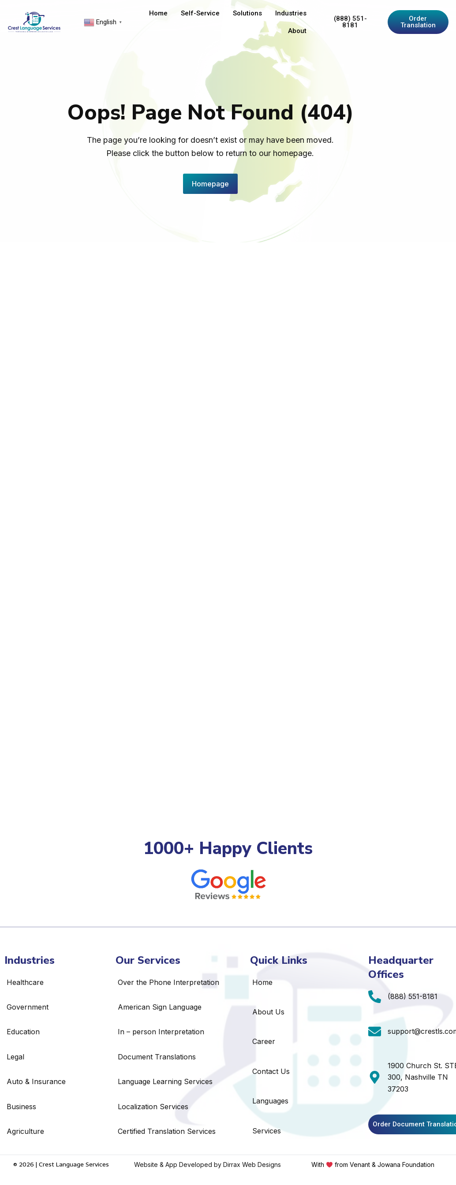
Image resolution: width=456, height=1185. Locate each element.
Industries (290, 13)
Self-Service (200, 13)
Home (158, 13)
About (297, 31)
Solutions (247, 13)
